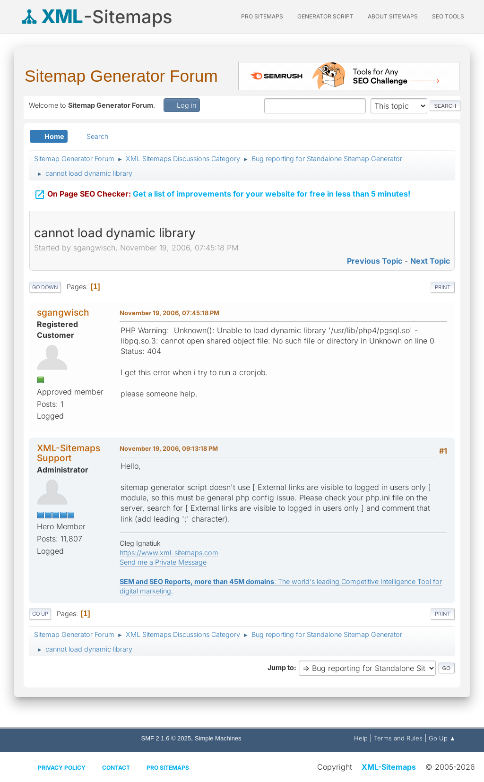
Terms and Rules (398, 738)
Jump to (281, 667)
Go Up (40, 613)
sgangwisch (63, 312)
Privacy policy (62, 767)
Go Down (45, 287)
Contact (116, 767)
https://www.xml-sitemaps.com (169, 553)
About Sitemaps (393, 16)
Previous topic (374, 261)
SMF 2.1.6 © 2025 (166, 738)
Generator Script (325, 16)
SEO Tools (448, 16)
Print (442, 287)
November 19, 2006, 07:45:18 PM (169, 313)
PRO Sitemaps (262, 16)
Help (361, 738)
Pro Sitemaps (168, 767)
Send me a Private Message (163, 562)
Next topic (430, 261)
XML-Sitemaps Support (68, 453)
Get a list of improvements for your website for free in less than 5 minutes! (222, 193)
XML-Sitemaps (389, 767)
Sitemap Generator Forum (121, 76)
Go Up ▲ (442, 738)
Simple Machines (218, 738)
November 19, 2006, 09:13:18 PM (169, 448)
